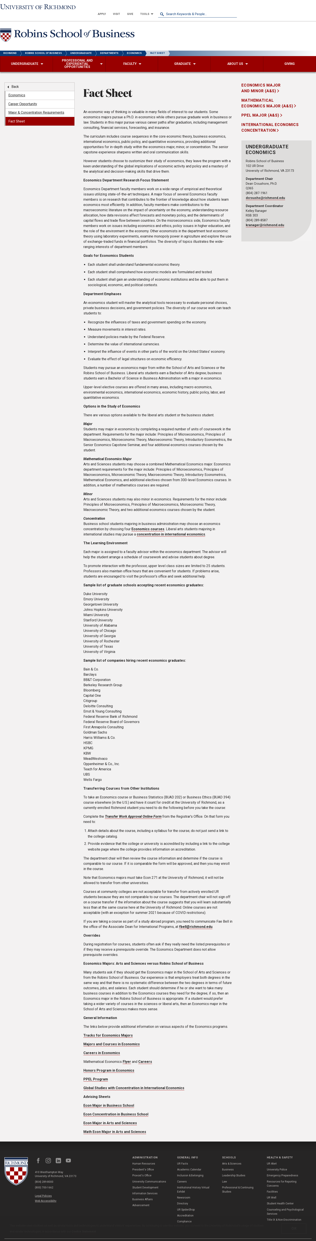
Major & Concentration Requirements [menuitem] (36, 105)
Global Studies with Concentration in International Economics (133, 1081)
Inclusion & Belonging (190, 1168)
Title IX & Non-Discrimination (284, 1212)
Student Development (145, 1180)
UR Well (271, 1190)
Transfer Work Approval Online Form (133, 809)
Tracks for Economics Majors (108, 1028)
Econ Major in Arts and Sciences (110, 1116)
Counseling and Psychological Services (285, 1204)
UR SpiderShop (186, 1202)
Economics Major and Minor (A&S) (261, 81)
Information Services (145, 1186)
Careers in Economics (101, 1046)
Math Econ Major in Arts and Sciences (114, 1125)
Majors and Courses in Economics (111, 1037)
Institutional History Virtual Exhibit (193, 1182)
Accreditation (185, 1208)
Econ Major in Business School (108, 1098)
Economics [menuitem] (16, 88)
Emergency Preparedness (282, 1168)
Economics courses (147, 522)
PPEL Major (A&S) (260, 108)
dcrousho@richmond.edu (265, 191)
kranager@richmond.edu (265, 218)
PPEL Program (95, 1072)
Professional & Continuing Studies (237, 1182)
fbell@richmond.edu (195, 920)
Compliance (184, 1214)
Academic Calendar (189, 1162)
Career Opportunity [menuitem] (22, 97)
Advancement (140, 1198)
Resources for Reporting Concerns (281, 1176)
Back (15, 80)
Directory (182, 1196)
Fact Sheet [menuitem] (16, 114)
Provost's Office (141, 1168)
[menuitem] (181, 7)
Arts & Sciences (231, 1156)
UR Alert (272, 1156)
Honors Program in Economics (108, 1063)
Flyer (127, 1055)
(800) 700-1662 (44, 1180)
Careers (145, 1055)
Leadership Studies (233, 1168)
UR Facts (182, 1156)
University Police (277, 1162)
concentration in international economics (171, 527)
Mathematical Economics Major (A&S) (267, 96)
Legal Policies (43, 1188)
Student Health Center (280, 1196)
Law (224, 1174)
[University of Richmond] (39, 7)
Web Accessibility (45, 1193)
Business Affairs (142, 1192)
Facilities (272, 1184)
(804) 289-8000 (44, 1174)
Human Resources (143, 1156)
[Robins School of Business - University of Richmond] (68, 29)
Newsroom (183, 1190)
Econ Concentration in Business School (115, 1107)
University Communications (149, 1174)
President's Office (143, 1162)
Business (228, 1162)
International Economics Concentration (270, 120)
